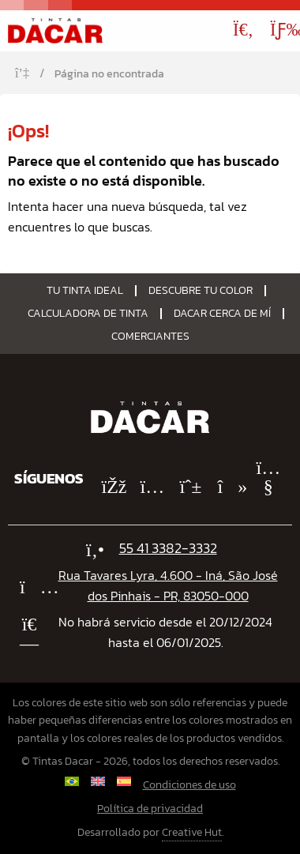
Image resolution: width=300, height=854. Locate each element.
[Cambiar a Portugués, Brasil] (71, 781)
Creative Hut (192, 832)
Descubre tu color (200, 290)
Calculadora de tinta (88, 313)
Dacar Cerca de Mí (222, 313)
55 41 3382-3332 (168, 548)
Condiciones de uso (189, 785)
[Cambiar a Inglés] (97, 781)
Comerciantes (150, 336)
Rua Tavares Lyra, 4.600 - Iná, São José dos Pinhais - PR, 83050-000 (168, 585)
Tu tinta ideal (85, 290)
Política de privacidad (150, 808)
